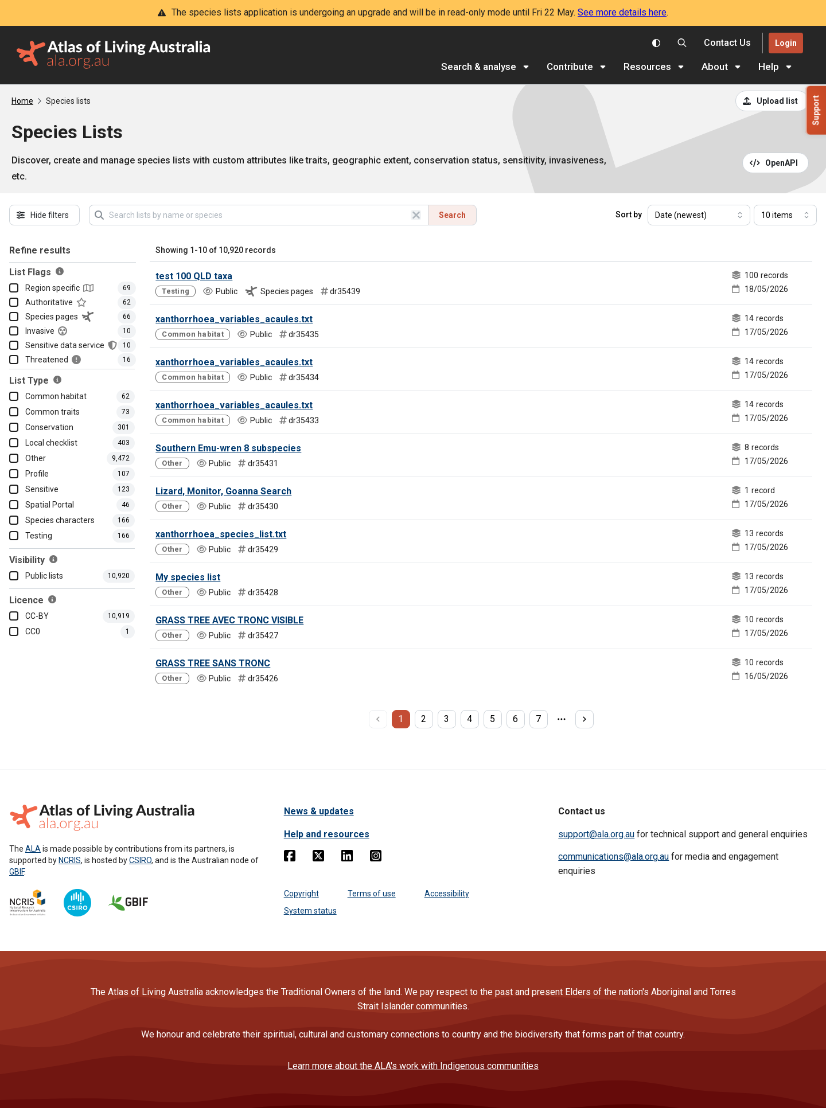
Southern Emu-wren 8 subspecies (228, 448)
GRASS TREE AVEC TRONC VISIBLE (229, 620)
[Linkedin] (347, 858)
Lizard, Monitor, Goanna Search (223, 491)
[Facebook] (289, 858)
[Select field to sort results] (699, 215)
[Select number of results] (785, 215)
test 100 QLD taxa (193, 276)
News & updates (319, 811)
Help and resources (326, 834)
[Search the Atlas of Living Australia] (682, 43)
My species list (187, 577)
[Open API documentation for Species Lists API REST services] (775, 163)
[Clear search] (416, 215)
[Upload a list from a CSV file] (772, 101)
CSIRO (140, 860)
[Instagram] (375, 858)
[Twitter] (318, 858)
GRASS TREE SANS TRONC (212, 663)
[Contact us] (727, 43)
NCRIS (70, 860)
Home (22, 101)
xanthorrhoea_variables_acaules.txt (234, 319)
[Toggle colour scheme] (656, 43)
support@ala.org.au (596, 834)
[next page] (584, 719)
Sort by (628, 214)
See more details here (622, 12)
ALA (33, 848)
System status (310, 910)
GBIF (16, 871)
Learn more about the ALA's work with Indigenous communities (413, 1065)
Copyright (301, 893)
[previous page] (378, 719)
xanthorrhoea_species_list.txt (220, 534)
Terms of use (372, 893)
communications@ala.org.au (613, 856)
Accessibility (446, 893)
